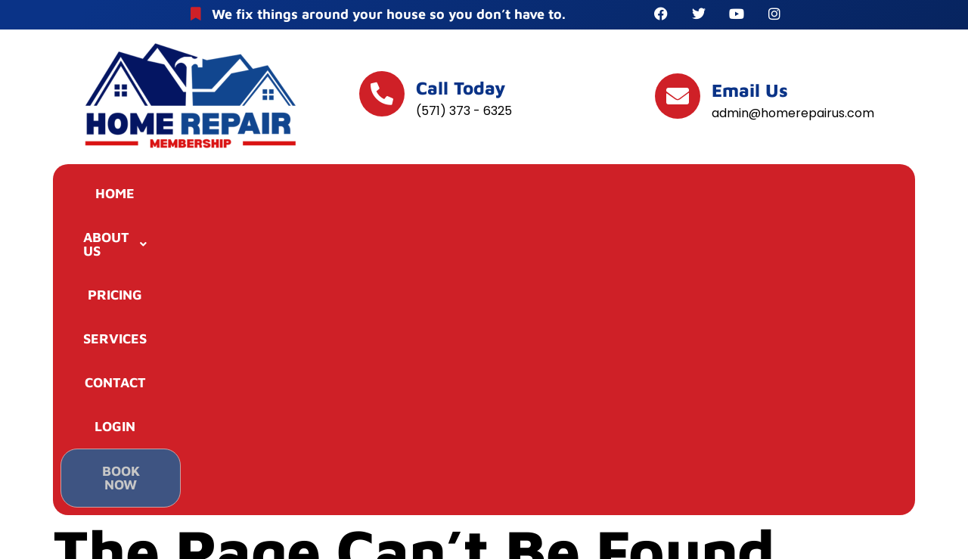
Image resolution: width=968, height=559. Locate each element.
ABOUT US (241, 195)
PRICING (366, 195)
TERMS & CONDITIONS (484, 482)
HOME (124, 195)
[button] (241, 196)
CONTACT (600, 195)
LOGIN (708, 195)
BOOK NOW (825, 198)
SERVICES (481, 195)
